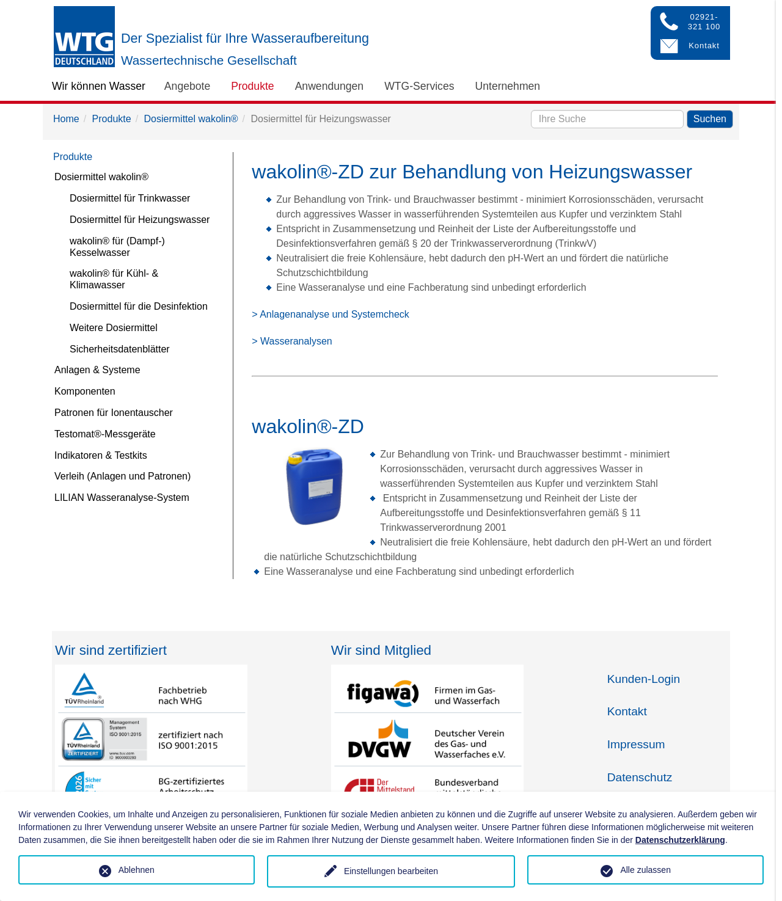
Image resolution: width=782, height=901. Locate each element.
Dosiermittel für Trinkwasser (130, 198)
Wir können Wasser (98, 86)
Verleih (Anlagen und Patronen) (122, 476)
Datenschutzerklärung (680, 840)
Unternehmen (508, 86)
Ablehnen (137, 870)
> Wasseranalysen (292, 341)
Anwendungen (329, 86)
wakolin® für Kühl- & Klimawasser (114, 279)
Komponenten (84, 391)
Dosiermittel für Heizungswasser (140, 219)
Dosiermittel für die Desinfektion (139, 306)
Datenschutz (640, 777)
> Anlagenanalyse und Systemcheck (330, 314)
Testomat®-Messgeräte (105, 434)
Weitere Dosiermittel (114, 328)
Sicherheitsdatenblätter (120, 349)
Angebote (187, 86)
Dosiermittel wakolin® (191, 119)
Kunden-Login (644, 679)
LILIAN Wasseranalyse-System (121, 497)
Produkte (252, 86)
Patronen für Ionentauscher (113, 412)
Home (66, 119)
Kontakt (627, 711)
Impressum (636, 744)
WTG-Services (419, 86)
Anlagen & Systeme (97, 370)
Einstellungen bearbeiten (391, 871)
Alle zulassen (645, 870)
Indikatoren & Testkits (100, 455)
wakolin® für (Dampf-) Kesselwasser (117, 247)
